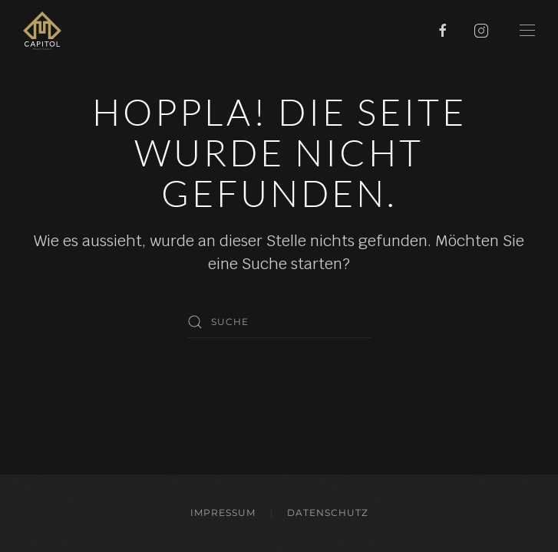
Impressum (223, 512)
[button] (527, 30)
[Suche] (279, 322)
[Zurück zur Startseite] (42, 30)
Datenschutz (327, 512)
